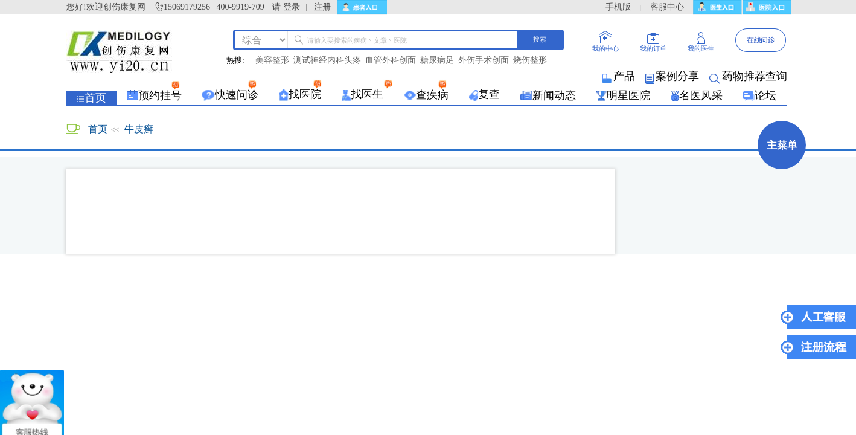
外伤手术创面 (483, 60)
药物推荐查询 (749, 76)
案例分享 (673, 76)
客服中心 (667, 6)
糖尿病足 (437, 60)
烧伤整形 (530, 60)
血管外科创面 (390, 60)
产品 (619, 76)
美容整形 (272, 60)
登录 (291, 6)
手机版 (618, 6)
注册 (322, 6)
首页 (97, 129)
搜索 (539, 39)
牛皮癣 (138, 129)
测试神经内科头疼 (327, 60)
